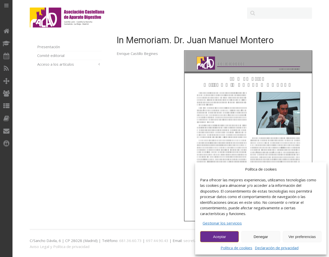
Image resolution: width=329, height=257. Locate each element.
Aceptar (219, 237)
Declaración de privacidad (277, 247)
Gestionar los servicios (222, 223)
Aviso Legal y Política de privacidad (59, 246)
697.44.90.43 (157, 240)
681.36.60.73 (130, 240)
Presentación (48, 46)
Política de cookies (236, 247)
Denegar (261, 237)
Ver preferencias (302, 237)
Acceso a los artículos (55, 64)
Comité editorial (50, 55)
